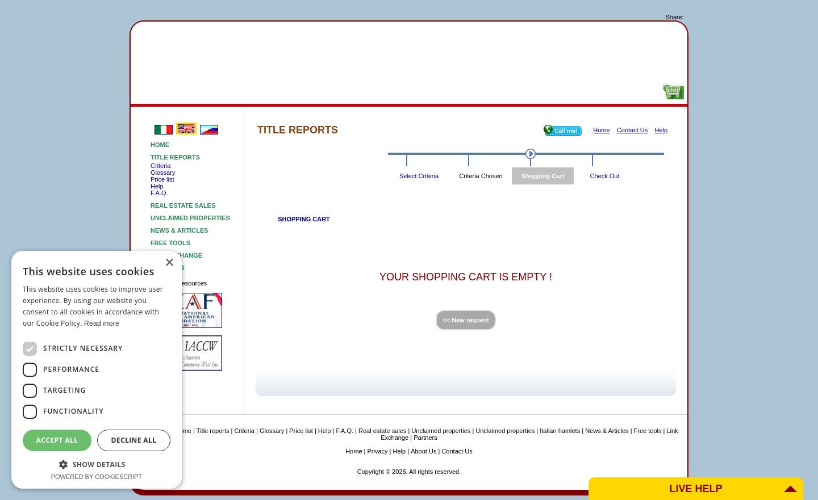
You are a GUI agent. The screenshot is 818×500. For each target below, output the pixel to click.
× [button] (169, 263)
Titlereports (173, 92)
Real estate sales (183, 205)
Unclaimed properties (190, 218)
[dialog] (96, 370)
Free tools (511, 92)
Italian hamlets (560, 430)
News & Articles (179, 230)
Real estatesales (257, 92)
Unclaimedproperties (342, 92)
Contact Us (456, 451)
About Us (596, 92)
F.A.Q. (159, 193)
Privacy (378, 451)
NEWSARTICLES (427, 92)
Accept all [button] (57, 440)
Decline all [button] (134, 440)
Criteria (160, 165)
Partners (425, 437)
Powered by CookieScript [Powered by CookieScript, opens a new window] (97, 476)
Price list (162, 179)
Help (157, 186)
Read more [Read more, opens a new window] (101, 323)
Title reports (175, 157)
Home (160, 144)
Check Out (605, 176)
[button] (96, 464)
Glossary (163, 172)
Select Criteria (419, 176)
